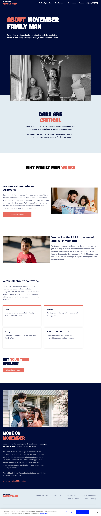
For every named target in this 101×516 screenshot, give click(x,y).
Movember (14, 438)
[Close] (98, 513)
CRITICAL (50, 120)
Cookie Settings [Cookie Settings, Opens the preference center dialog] (67, 513)
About (16, 19)
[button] (17, 214)
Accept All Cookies (82, 513)
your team (19, 359)
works (68, 167)
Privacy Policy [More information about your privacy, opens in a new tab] (44, 514)
